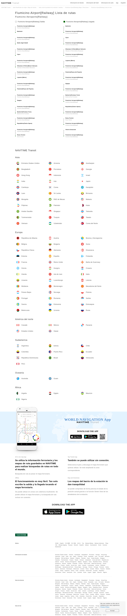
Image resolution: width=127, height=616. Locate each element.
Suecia (57, 568)
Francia (81, 563)
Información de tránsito (77, 3)
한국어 (79, 543)
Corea (85, 556)
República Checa (97, 561)
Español (81, 545)
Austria (62, 561)
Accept (112, 610)
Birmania (107, 556)
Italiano (87, 545)
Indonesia (57, 556)
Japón (74, 556)
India (67, 556)
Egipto (94, 572)
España (69, 563)
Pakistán (83, 558)
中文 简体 (73, 543)
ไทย (83, 543)
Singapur (102, 558)
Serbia (107, 567)
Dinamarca (58, 563)
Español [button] (123, 3)
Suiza (90, 561)
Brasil (64, 572)
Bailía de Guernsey (96, 563)
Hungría (57, 565)
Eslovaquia (69, 568)
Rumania (101, 567)
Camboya (80, 556)
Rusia (87, 568)
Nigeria (105, 572)
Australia (79, 572)
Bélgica (80, 561)
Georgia (98, 554)
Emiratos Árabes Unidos (61, 554)
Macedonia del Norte (68, 567)
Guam (84, 572)
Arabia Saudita (95, 558)
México (97, 568)
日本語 (56, 543)
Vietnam (82, 560)
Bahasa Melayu (89, 543)
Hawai (61, 570)
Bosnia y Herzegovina (71, 561)
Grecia (104, 563)
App (117, 3)
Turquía (71, 560)
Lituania (84, 565)
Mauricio (99, 572)
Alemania (105, 561)
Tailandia (57, 560)
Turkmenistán (64, 560)
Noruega (85, 567)
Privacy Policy (104, 607)
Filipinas (78, 558)
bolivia (72, 570)
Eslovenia (62, 568)
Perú (75, 572)
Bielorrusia (76, 568)
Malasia (72, 558)
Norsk (99, 545)
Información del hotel (92, 3)
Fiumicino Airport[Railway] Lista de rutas (45, 13)
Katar (88, 558)
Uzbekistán (88, 560)
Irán (71, 556)
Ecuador (95, 570)
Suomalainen (93, 545)
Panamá (102, 568)
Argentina (67, 570)
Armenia (71, 554)
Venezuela (69, 572)
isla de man (74, 565)
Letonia (97, 565)
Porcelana (91, 554)
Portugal (96, 567)
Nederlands (58, 546)
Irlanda (67, 565)
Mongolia (57, 558)
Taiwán (76, 560)
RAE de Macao (65, 558)
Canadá (92, 568)
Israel (63, 556)
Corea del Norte (96, 560)
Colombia (82, 570)
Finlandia (75, 563)
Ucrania (82, 568)
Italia (79, 565)
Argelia (89, 572)
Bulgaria (85, 561)
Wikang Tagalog (63, 545)
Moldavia (102, 565)
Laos (96, 556)
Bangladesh (85, 554)
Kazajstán (90, 556)
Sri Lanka (101, 556)
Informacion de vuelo (107, 3)
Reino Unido (87, 563)
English (62, 543)
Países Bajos (78, 567)
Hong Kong (104, 554)
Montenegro (58, 567)
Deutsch (76, 545)
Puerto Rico (89, 570)
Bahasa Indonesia (99, 543)
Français (70, 545)
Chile (77, 570)
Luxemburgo (91, 565)
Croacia (63, 565)
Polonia (90, 567)
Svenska (105, 545)
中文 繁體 (67, 543)
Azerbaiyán (77, 554)
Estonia (64, 563)
